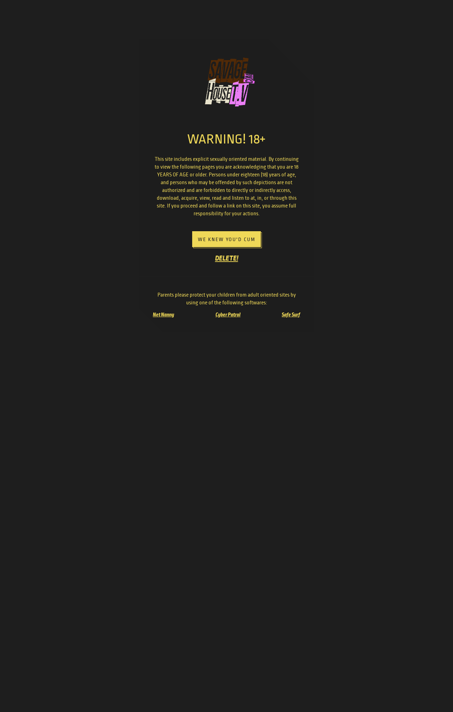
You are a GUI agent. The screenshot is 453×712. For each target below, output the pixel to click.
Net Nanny (163, 314)
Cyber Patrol (228, 314)
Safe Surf (291, 314)
